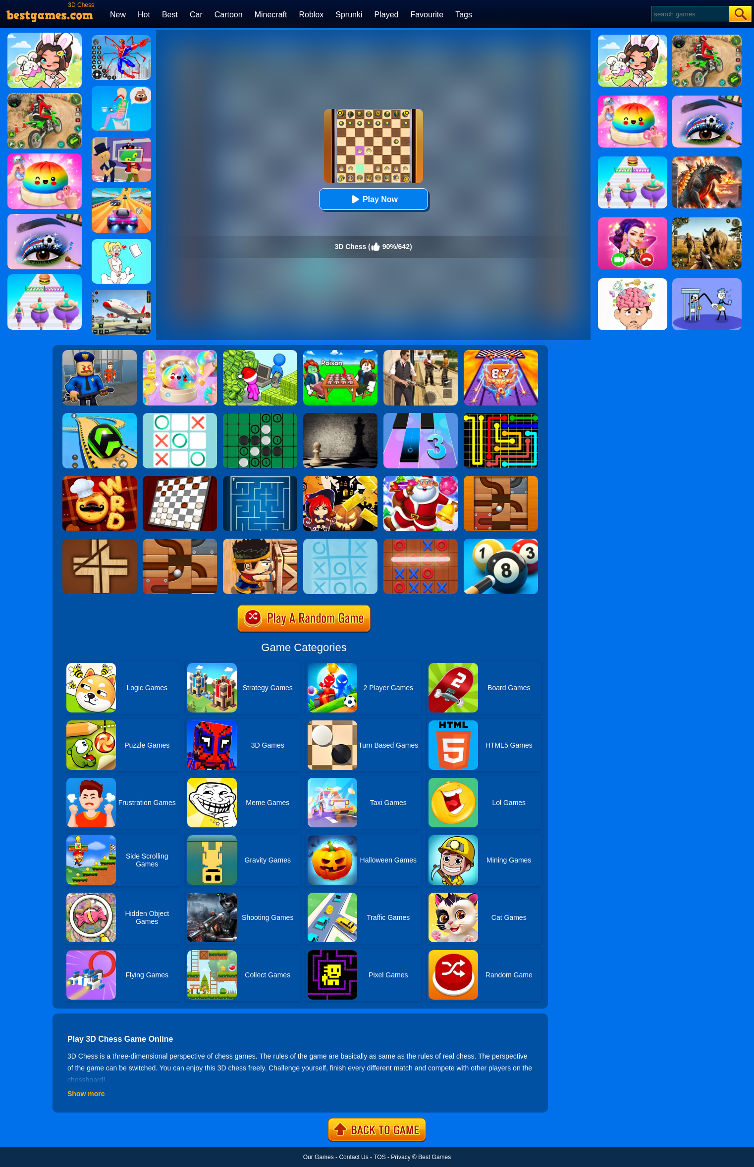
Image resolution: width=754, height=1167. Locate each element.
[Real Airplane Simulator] (121, 293)
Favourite (426, 14)
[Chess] (340, 416)
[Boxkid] (260, 542)
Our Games (318, 1157)
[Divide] (99, 542)
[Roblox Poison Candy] (340, 353)
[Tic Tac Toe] (180, 416)
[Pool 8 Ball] (501, 542)
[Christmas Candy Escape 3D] (420, 479)
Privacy (400, 1157)
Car (196, 14)
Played (387, 14)
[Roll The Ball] (501, 479)
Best (170, 14)
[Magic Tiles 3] (420, 416)
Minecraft (271, 14)
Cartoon (229, 14)
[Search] (689, 14)
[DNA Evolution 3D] (501, 353)
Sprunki (348, 14)
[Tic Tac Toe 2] (420, 542)
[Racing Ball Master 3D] (99, 416)
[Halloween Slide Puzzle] (340, 479)
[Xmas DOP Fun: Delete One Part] (121, 242)
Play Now (373, 199)
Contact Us (353, 1157)
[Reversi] (260, 416)
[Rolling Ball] (180, 542)
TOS (379, 1157)
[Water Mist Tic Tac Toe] (340, 542)
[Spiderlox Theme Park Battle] (121, 38)
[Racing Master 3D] (121, 191)
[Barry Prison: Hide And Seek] (99, 353)
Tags (463, 14)
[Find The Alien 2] (121, 140)
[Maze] (260, 479)
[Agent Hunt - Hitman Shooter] (420, 353)
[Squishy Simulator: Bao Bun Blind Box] (180, 353)
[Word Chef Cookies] (99, 479)
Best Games (434, 1157)
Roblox (311, 14)
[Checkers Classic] (180, 479)
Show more (86, 1094)
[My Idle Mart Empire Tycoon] (260, 353)
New (118, 14)
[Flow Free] (501, 416)
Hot (144, 14)
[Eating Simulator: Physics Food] (121, 89)
